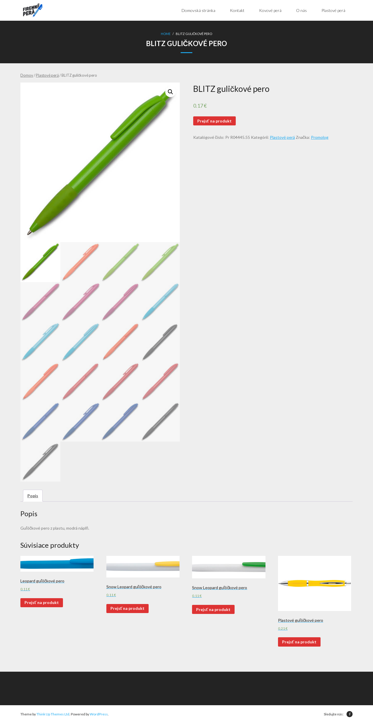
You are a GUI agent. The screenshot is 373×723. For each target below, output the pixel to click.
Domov (26, 75)
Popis (32, 495)
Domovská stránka (198, 10)
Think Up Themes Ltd (52, 714)
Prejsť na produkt (214, 120)
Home (165, 34)
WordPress (99, 714)
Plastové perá (47, 75)
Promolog (319, 137)
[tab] (33, 496)
